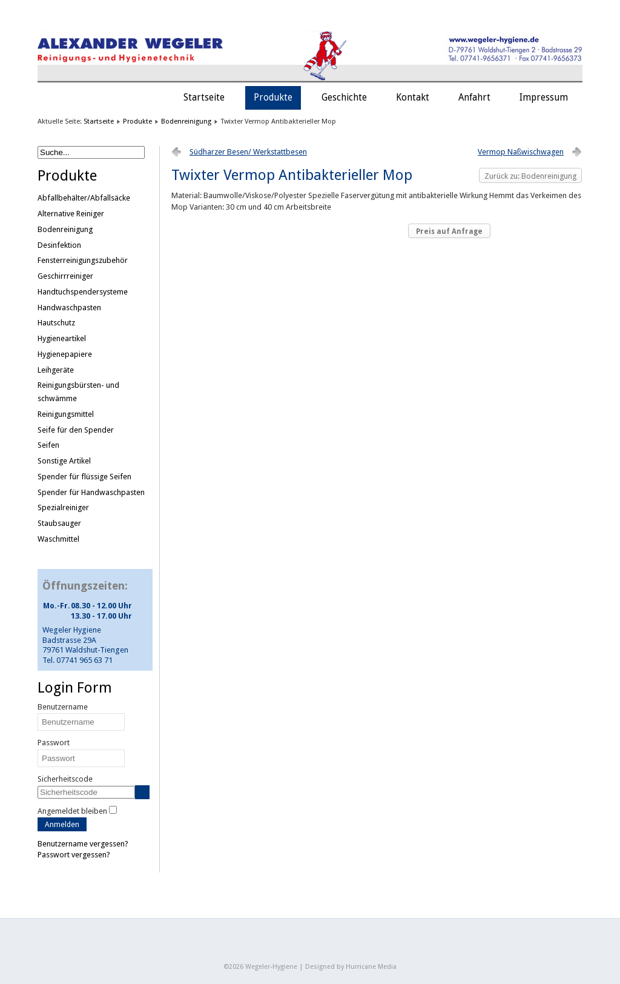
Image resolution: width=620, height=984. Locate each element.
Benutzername (63, 706)
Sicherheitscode (65, 778)
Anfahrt (474, 97)
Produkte (273, 97)
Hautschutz (56, 322)
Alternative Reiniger (71, 213)
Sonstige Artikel (64, 460)
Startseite (204, 97)
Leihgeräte (56, 369)
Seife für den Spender (76, 429)
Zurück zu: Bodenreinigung (530, 176)
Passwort (54, 742)
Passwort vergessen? (74, 854)
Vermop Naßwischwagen (521, 151)
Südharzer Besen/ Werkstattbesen (248, 151)
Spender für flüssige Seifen (84, 476)
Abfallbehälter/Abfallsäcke (84, 197)
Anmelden (62, 824)
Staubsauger (59, 523)
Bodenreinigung (186, 121)
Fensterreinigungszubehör (83, 260)
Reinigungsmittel (66, 414)
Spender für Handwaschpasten (91, 492)
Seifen (48, 445)
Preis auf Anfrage (449, 231)
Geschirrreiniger (65, 276)
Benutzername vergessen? (83, 843)
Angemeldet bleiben (72, 811)
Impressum (543, 97)
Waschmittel (58, 539)
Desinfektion (59, 245)
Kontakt (412, 97)
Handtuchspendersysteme (83, 291)
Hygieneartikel (62, 338)
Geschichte (344, 97)
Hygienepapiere (65, 354)
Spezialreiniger (63, 507)
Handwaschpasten (69, 307)
